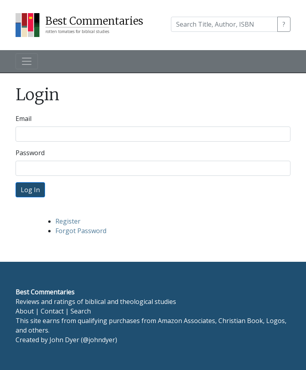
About (25, 311)
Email (23, 118)
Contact (52, 311)
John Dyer (64, 339)
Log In (30, 189)
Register (67, 221)
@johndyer (99, 339)
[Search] (224, 24)
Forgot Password (80, 230)
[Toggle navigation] (27, 61)
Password (30, 152)
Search (81, 311)
